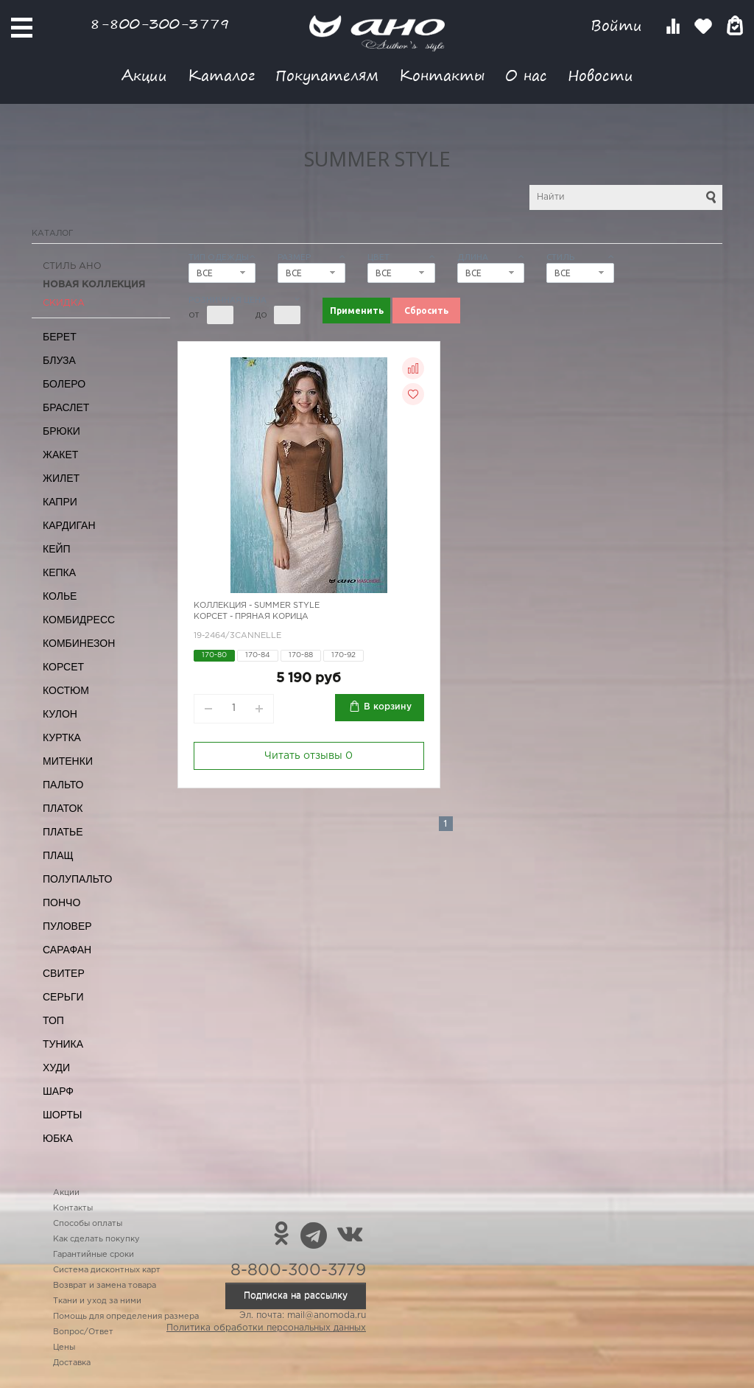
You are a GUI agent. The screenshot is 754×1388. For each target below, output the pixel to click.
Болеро (64, 384)
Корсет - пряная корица (251, 616)
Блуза (59, 360)
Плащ (58, 855)
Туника (63, 1044)
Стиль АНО (72, 266)
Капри (60, 502)
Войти (619, 25)
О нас (526, 75)
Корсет (63, 667)
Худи (56, 1067)
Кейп (57, 549)
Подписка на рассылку (296, 1295)
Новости (600, 75)
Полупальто (77, 879)
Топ (53, 1020)
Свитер (64, 973)
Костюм (66, 690)
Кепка (59, 572)
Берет (60, 337)
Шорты (62, 1115)
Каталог (221, 75)
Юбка (58, 1138)
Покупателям (326, 75)
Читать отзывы (308, 755)
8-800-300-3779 (160, 23)
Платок (62, 808)
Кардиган (69, 525)
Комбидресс (79, 619)
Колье (60, 596)
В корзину (388, 707)
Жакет (60, 454)
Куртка (62, 737)
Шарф (58, 1091)
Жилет (61, 478)
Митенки (68, 761)
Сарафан (67, 950)
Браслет (66, 407)
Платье (63, 832)
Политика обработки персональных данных (266, 1328)
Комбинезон (79, 643)
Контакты (442, 75)
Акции (144, 75)
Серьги (63, 997)
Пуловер (67, 926)
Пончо (61, 902)
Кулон (60, 714)
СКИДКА (64, 303)
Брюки (61, 431)
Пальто (63, 785)
